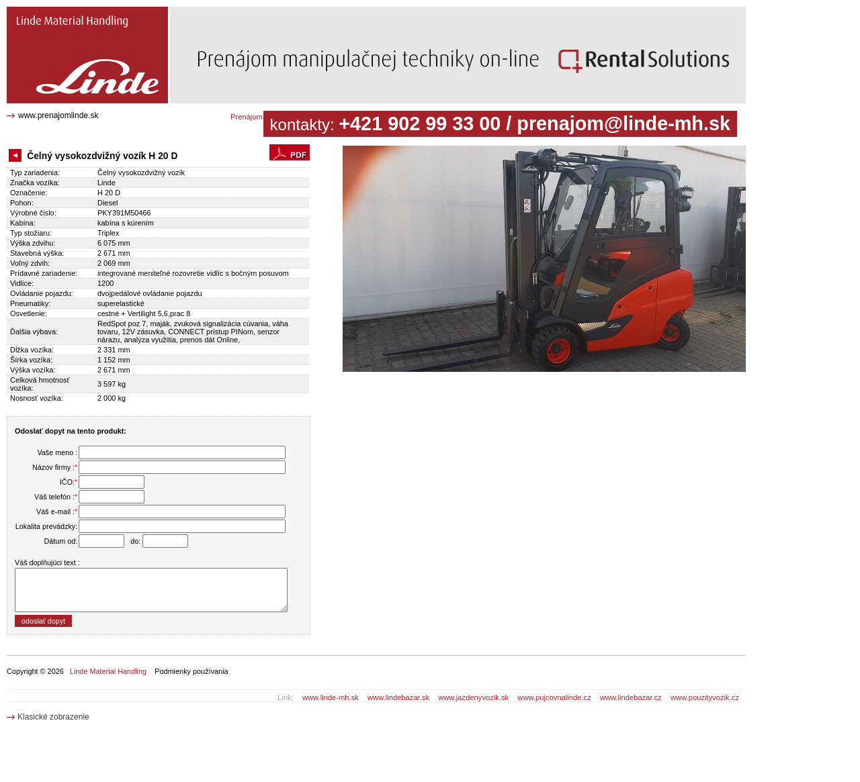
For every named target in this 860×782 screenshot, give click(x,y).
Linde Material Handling (108, 671)
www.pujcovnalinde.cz (554, 697)
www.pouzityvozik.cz (705, 697)
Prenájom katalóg (259, 117)
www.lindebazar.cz (631, 697)
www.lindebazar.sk (398, 697)
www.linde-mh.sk (330, 697)
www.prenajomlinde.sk (58, 115)
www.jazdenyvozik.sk (473, 697)
